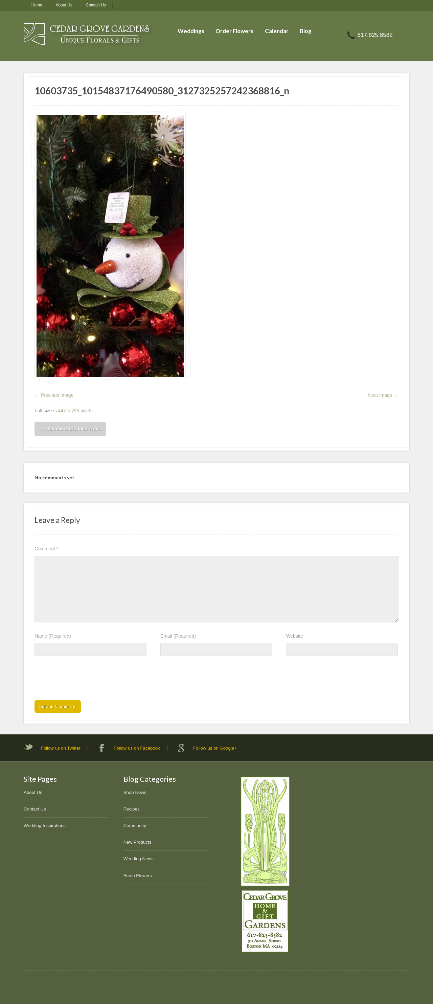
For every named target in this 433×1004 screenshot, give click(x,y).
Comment (46, 548)
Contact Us (96, 5)
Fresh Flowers (137, 875)
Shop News (134, 792)
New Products (137, 842)
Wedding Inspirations (45, 825)
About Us (63, 5)
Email (178, 636)
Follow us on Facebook (137, 748)
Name (53, 636)
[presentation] (86, 680)
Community (134, 825)
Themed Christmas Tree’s (70, 428)
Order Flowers (234, 31)
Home (36, 5)
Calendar (277, 31)
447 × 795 (68, 410)
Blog (306, 31)
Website (294, 636)
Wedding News (138, 858)
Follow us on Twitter (61, 748)
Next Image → (383, 395)
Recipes (131, 809)
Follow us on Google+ (215, 748)
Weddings (191, 31)
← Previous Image (54, 395)
